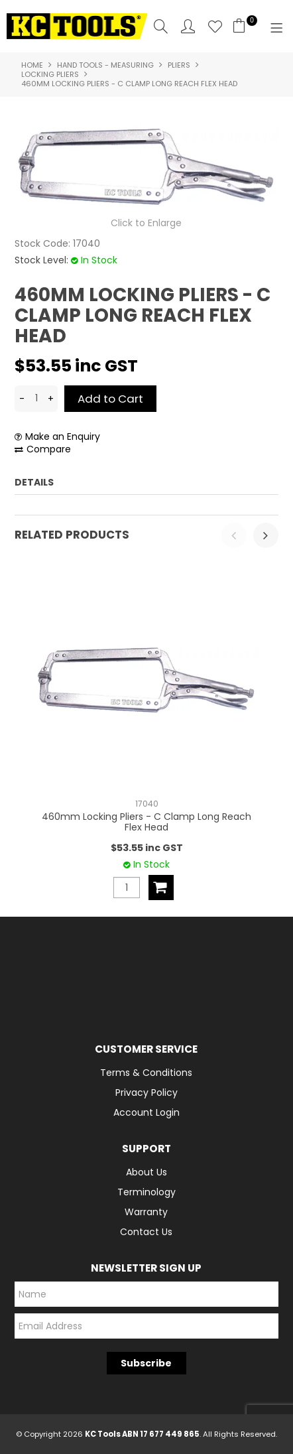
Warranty (146, 1212)
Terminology (146, 1192)
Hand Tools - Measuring (105, 65)
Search (161, 26)
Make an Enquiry (62, 437)
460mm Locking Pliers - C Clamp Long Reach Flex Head (146, 821)
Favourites (215, 26)
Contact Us (146, 1231)
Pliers (179, 65)
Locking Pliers (50, 74)
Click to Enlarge (146, 223)
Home (32, 65)
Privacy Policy (146, 1092)
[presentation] (234, 535)
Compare (49, 449)
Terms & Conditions (146, 1072)
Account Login (146, 1112)
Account (188, 26)
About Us (146, 1172)
